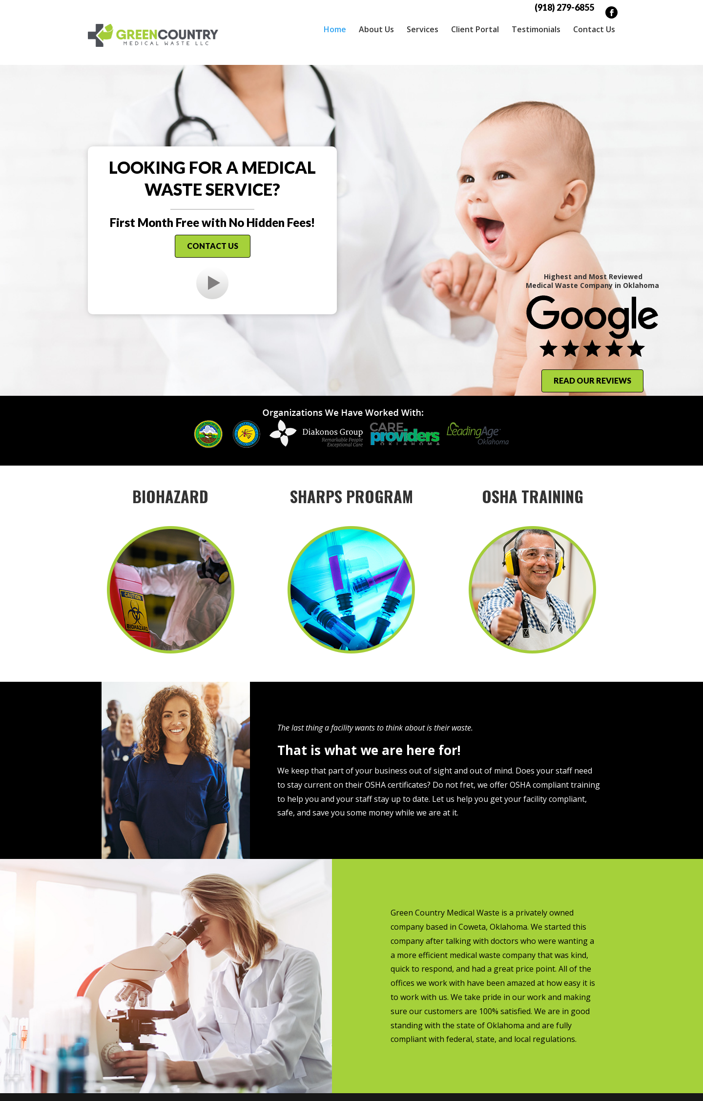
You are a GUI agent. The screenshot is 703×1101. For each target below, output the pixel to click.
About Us (376, 29)
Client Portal (475, 29)
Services (422, 29)
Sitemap (296, 1086)
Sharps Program (351, 475)
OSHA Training (532, 475)
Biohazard (170, 475)
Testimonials (536, 29)
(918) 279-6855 (564, 7)
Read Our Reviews (592, 359)
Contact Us (594, 29)
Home (335, 29)
